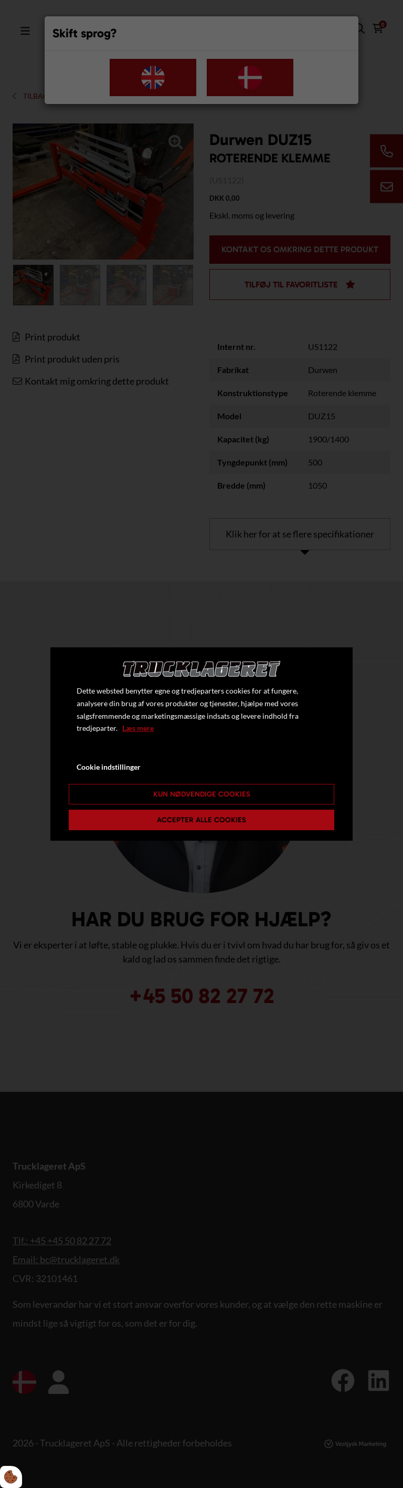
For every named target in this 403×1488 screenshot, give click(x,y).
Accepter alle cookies (201, 819)
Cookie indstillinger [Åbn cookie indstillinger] (109, 766)
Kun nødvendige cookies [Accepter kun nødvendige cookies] (201, 794)
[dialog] (201, 744)
